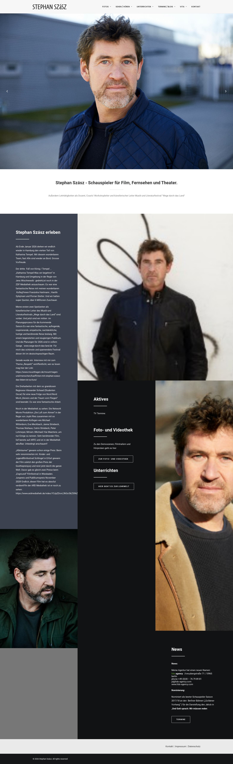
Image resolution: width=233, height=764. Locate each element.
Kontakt (195, 6)
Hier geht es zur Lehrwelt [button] (113, 486)
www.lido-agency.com (182, 684)
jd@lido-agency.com (181, 681)
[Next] (225, 91)
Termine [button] (180, 719)
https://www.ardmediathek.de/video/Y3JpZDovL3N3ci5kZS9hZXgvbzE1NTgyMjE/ (56, 493)
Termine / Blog (166, 6)
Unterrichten (145, 6)
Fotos (106, 6)
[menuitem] (107, 6)
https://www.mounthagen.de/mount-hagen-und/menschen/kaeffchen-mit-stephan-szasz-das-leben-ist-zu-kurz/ (38, 376)
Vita (183, 6)
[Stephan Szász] (49, 6)
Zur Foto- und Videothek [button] (113, 459)
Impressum (180, 746)
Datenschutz (194, 746)
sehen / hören (124, 6)
